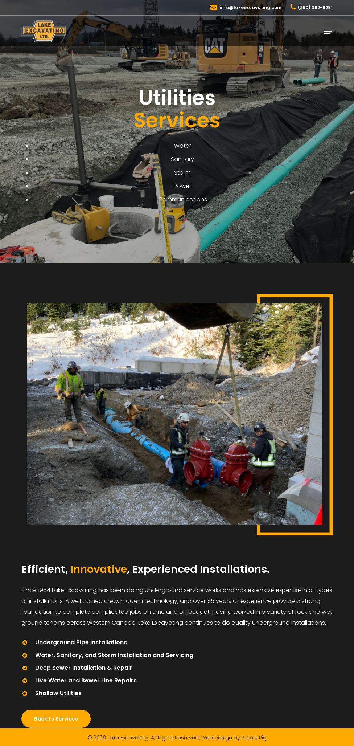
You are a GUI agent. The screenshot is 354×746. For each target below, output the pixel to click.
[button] (328, 31)
